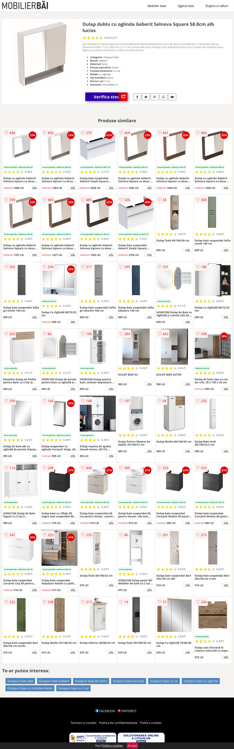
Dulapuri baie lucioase (128, 681)
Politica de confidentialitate (118, 723)
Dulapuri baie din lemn (91, 681)
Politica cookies (151, 723)
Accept (132, 745)
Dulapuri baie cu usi (164, 681)
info (34, 187)
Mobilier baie (157, 6)
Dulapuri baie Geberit (54, 681)
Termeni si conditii (83, 723)
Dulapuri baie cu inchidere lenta (29, 688)
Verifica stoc (111, 96)
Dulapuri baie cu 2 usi (73, 688)
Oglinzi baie (186, 6)
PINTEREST (127, 711)
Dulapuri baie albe (20, 681)
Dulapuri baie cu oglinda (201, 681)
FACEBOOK (105, 711)
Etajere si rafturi (217, 6)
